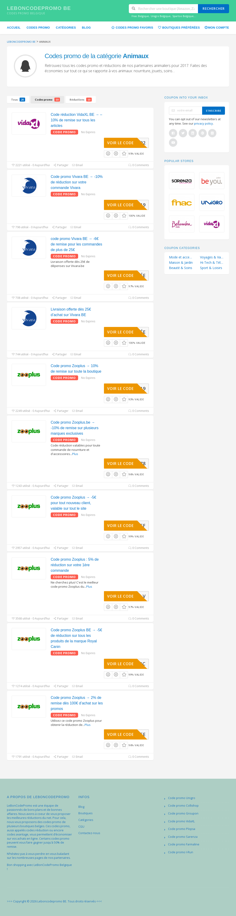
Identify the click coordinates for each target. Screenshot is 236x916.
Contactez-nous (89, 833)
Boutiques (85, 813)
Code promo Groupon (183, 813)
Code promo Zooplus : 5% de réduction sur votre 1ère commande (75, 564)
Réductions (81, 100)
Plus (75, 454)
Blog (86, 27)
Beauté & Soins (180, 268)
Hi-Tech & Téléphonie (212, 262)
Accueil (14, 27)
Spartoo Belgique (183, 16)
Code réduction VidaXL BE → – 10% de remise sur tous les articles (76, 120)
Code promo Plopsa (181, 829)
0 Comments (138, 165)
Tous (18, 100)
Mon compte (216, 27)
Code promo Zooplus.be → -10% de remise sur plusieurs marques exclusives (74, 427)
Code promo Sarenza (183, 837)
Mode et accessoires (181, 257)
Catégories (66, 27)
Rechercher (214, 8)
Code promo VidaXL (181, 821)
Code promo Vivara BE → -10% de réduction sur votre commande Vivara (77, 182)
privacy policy (203, 123)
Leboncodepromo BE (39, 8)
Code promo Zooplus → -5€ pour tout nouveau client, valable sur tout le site (73, 502)
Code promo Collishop (183, 806)
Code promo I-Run (180, 852)
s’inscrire (213, 110)
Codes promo (38, 27)
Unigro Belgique (161, 16)
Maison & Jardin (181, 262)
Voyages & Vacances (212, 257)
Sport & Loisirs (211, 268)
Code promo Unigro (181, 798)
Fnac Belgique (140, 16)
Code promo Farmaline (183, 844)
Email (77, 165)
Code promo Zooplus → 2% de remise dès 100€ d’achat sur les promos (77, 703)
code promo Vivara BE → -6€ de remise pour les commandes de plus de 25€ (76, 244)
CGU (81, 827)
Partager (60, 165)
